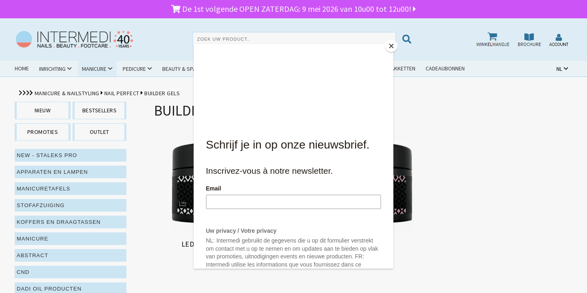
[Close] (391, 46)
